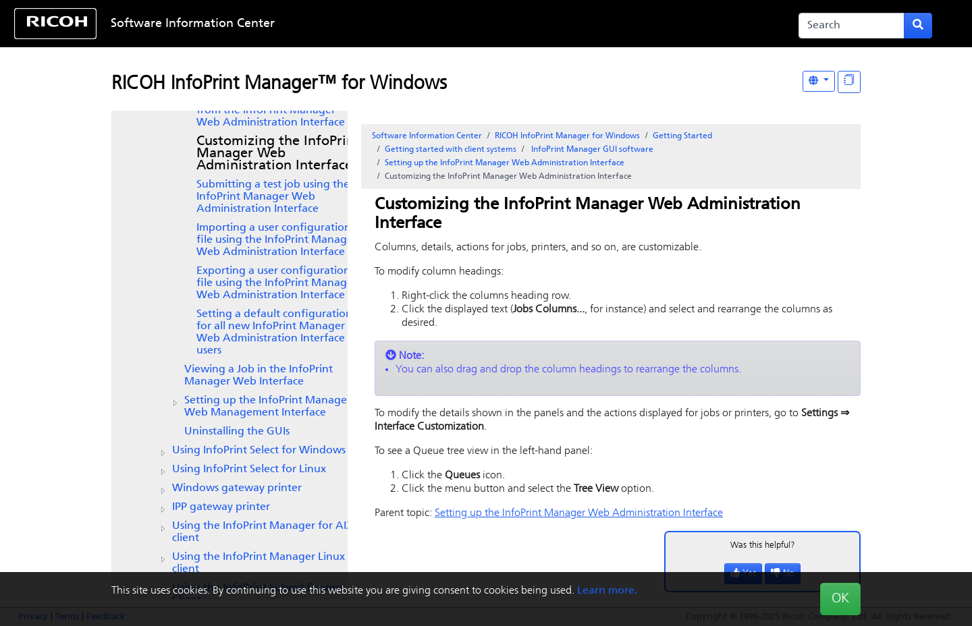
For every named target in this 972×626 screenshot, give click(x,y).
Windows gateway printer (237, 488)
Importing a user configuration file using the (276, 240)
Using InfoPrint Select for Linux (249, 469)
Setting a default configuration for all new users (274, 332)
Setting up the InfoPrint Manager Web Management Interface (267, 406)
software (591, 150)
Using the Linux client (258, 563)
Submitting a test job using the (273, 197)
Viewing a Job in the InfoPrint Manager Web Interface (258, 375)
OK (840, 599)
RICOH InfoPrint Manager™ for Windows (279, 84)
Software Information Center (193, 24)
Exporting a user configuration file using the (276, 283)
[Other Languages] (819, 81)
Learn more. (607, 591)
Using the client (263, 532)
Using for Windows (259, 450)
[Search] (852, 25)
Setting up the (504, 163)
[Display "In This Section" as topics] (849, 82)
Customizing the (278, 154)
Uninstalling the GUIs (237, 431)
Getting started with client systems (450, 150)
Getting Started (682, 136)
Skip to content (443, 24)
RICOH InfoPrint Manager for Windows (567, 136)
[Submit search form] (918, 25)
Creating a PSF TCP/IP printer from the (270, 110)
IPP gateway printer (221, 507)
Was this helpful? (762, 545)
